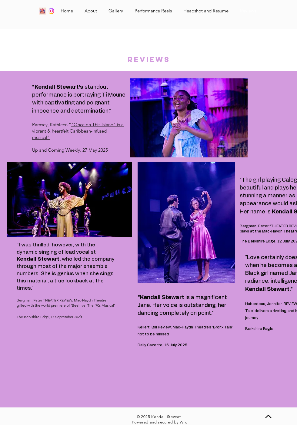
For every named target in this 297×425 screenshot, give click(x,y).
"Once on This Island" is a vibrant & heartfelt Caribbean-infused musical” (78, 131)
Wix (183, 422)
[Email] (42, 11)
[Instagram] (51, 11)
